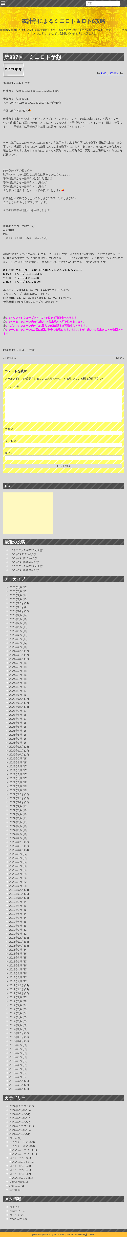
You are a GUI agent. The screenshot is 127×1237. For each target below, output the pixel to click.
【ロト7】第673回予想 (23, 558)
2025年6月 (15, 627)
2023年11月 (16, 702)
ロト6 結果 (16, 1166)
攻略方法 (14, 1185)
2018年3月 (15, 973)
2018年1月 (15, 981)
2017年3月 (15, 1021)
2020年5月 (15, 870)
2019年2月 (15, 929)
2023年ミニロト (21, 1154)
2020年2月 (15, 882)
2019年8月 (15, 905)
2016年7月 (15, 1053)
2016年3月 (15, 1069)
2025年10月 (16, 611)
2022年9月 (15, 758)
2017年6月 (15, 1009)
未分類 (13, 1189)
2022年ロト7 (17, 1122)
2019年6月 (15, 913)
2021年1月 (15, 838)
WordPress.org (18, 1219)
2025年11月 (16, 607)
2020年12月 (16, 842)
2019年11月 (16, 894)
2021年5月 (15, 822)
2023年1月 (15, 742)
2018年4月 (15, 969)
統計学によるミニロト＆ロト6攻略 (64, 21)
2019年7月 (15, 909)
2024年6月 (15, 675)
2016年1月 (15, 1077)
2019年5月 (15, 917)
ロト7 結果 (16, 1173)
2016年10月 (16, 1041)
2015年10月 (16, 1089)
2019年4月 (15, 921)
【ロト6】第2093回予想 (24, 570)
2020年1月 (15, 886)
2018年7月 (15, 957)
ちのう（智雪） (110, 73)
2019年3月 (15, 925)
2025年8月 (15, 619)
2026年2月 (15, 595)
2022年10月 (16, 754)
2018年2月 (15, 977)
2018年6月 (15, 961)
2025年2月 (15, 643)
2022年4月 (15, 778)
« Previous (9, 358)
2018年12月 (16, 937)
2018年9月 (15, 949)
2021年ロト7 (17, 1114)
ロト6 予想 (16, 1158)
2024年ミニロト (18, 1126)
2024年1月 (15, 694)
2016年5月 (15, 1061)
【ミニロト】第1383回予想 (26, 550)
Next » (120, 358)
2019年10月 (16, 897)
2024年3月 (15, 687)
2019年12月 (16, 890)
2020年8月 (15, 858)
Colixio (91, 1234)
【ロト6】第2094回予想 (24, 562)
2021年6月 (15, 818)
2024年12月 (16, 651)
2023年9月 (15, 710)
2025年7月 (15, 623)
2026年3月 (15, 591)
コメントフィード (19, 1215)
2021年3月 (15, 830)
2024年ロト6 (17, 1130)
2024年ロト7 (17, 1134)
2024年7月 (15, 671)
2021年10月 (16, 802)
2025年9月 (15, 615)
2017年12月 (16, 985)
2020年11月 (16, 846)
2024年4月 (15, 683)
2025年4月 (15, 635)
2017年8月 (15, 1001)
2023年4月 (15, 730)
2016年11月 (16, 1037)
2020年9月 (15, 854)
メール (10, 441)
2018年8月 (15, 953)
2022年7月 (15, 766)
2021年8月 (15, 810)
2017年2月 (15, 1025)
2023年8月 (15, 714)
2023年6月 (15, 722)
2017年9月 (15, 997)
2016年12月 (16, 1033)
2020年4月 (15, 874)
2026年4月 (15, 587)
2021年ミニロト (18, 1106)
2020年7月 (15, 862)
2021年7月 (15, 814)
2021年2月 (15, 834)
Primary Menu (3, 3)
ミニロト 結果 (18, 1146)
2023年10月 (16, 706)
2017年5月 (15, 1013)
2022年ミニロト (21, 1150)
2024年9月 (15, 663)
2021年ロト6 (17, 1110)
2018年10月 (16, 945)
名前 (9, 428)
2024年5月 (15, 679)
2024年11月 (16, 655)
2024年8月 (15, 667)
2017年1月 (15, 1029)
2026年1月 (15, 599)
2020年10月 (16, 850)
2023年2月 (15, 738)
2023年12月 (16, 698)
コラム (13, 1138)
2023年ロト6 (20, 1162)
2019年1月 (15, 933)
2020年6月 (15, 866)
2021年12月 (16, 794)
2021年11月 (16, 798)
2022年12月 (16, 746)
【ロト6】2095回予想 (23, 554)
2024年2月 (15, 690)
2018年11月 (16, 941)
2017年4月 (15, 1017)
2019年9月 (15, 901)
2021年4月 (15, 826)
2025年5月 (15, 631)
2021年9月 (15, 806)
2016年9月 (15, 1045)
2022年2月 (15, 786)
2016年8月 (15, 1049)
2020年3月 (15, 878)
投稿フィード (17, 1211)
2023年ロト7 (20, 1177)
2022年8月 (15, 762)
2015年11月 (16, 1085)
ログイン (14, 1207)
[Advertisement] (28, 513)
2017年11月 (16, 989)
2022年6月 (15, 770)
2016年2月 (15, 1073)
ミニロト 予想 (25, 349)
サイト (9, 453)
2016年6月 (15, 1057)
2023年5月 (15, 726)
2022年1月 (15, 790)
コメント (12, 386)
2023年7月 (15, 718)
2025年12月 (16, 603)
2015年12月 (16, 1081)
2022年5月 (15, 774)
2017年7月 (15, 1005)
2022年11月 (16, 750)
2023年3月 (15, 734)
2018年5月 (15, 965)
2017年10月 (16, 993)
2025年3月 (15, 639)
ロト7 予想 (16, 1169)
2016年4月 (15, 1065)
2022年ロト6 (17, 1118)
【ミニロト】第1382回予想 (26, 566)
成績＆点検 (15, 1181)
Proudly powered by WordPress (48, 1234)
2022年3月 (15, 782)
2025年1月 (15, 647)
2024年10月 (16, 659)
